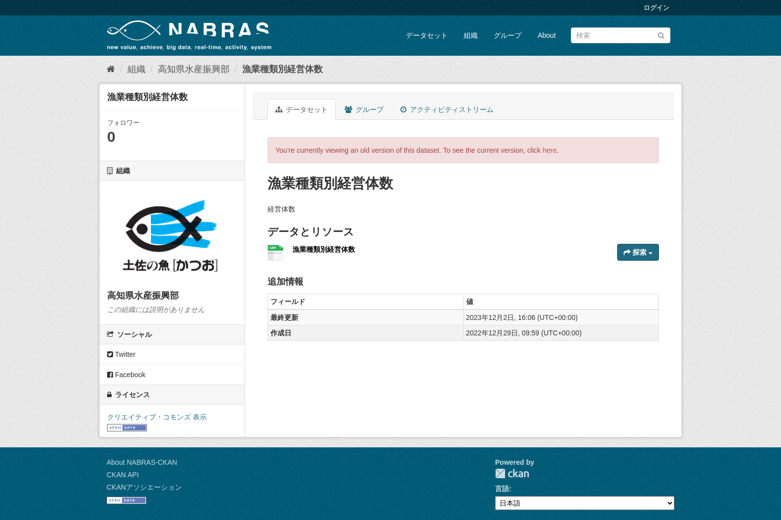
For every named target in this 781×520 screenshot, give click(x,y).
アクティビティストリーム (447, 109)
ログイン (656, 7)
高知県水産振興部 (194, 69)
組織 (471, 35)
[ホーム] (111, 69)
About (546, 35)
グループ (507, 35)
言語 (502, 489)
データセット (427, 35)
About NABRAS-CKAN (142, 462)
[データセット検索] (620, 35)
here (550, 150)
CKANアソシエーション (144, 487)
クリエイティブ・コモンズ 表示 (157, 417)
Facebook (126, 375)
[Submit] (661, 34)
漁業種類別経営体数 (282, 69)
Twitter (121, 354)
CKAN (512, 473)
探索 (638, 252)
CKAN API (123, 475)
